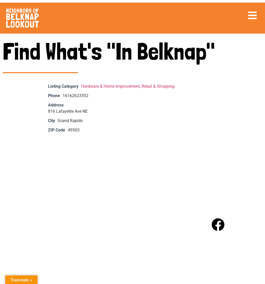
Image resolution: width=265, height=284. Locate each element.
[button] (252, 15)
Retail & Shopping (158, 86)
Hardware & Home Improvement (110, 86)
